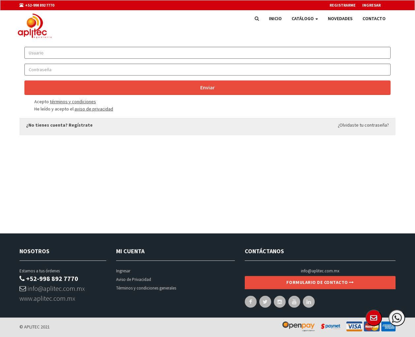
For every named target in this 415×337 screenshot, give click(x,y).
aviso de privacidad (94, 109)
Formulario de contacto (320, 282)
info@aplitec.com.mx (52, 288)
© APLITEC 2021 (34, 327)
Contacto (374, 18)
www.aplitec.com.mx (47, 298)
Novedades (340, 18)
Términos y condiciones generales (146, 288)
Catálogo (305, 18)
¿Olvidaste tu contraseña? (363, 125)
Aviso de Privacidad (133, 279)
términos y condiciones (73, 102)
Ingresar (123, 271)
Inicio (275, 18)
